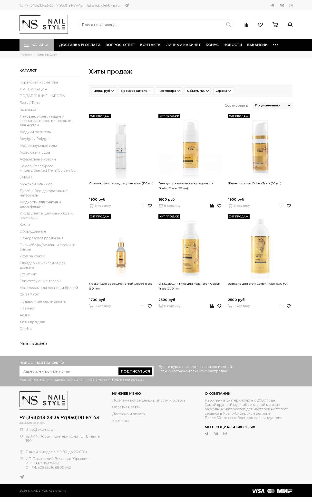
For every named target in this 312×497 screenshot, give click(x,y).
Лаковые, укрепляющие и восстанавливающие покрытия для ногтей (46, 120)
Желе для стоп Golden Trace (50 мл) (254, 183)
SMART (26, 177)
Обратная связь (126, 407)
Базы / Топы (30, 103)
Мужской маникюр (36, 184)
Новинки (27, 308)
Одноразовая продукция (41, 238)
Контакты (150, 45)
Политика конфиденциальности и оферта (148, 400)
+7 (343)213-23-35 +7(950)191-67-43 (51, 5)
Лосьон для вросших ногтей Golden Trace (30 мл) (120, 286)
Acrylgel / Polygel (34, 139)
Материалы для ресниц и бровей (49, 288)
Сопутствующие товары (40, 281)
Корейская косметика (39, 82)
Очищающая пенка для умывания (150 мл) (121, 183)
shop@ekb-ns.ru (104, 5)
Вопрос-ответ (120, 45)
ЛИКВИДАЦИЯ (33, 89)
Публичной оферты (127, 379)
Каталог (36, 45)
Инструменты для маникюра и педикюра (46, 215)
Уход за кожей (32, 256)
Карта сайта (58, 490)
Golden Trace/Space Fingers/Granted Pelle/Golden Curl (49, 168)
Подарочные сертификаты (43, 301)
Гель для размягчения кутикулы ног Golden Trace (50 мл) (186, 185)
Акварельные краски (38, 159)
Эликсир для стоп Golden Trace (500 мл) (258, 283)
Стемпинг (28, 274)
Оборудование (33, 231)
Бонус (212, 45)
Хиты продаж (32, 322)
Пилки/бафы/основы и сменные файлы (47, 247)
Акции (25, 315)
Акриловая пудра (35, 152)
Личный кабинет (183, 45)
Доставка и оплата (80, 45)
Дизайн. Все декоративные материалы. (44, 193)
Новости (233, 45)
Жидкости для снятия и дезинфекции (40, 204)
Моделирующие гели (38, 145)
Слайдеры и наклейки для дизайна (42, 265)
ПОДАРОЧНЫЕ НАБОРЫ (43, 96)
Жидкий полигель (35, 132)
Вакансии (257, 45)
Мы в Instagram (33, 343)
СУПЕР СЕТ (30, 294)
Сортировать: (236, 105)
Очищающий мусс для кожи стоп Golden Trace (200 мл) (189, 286)
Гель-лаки (28, 109)
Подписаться (135, 371)
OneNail (26, 329)
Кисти (25, 224)
